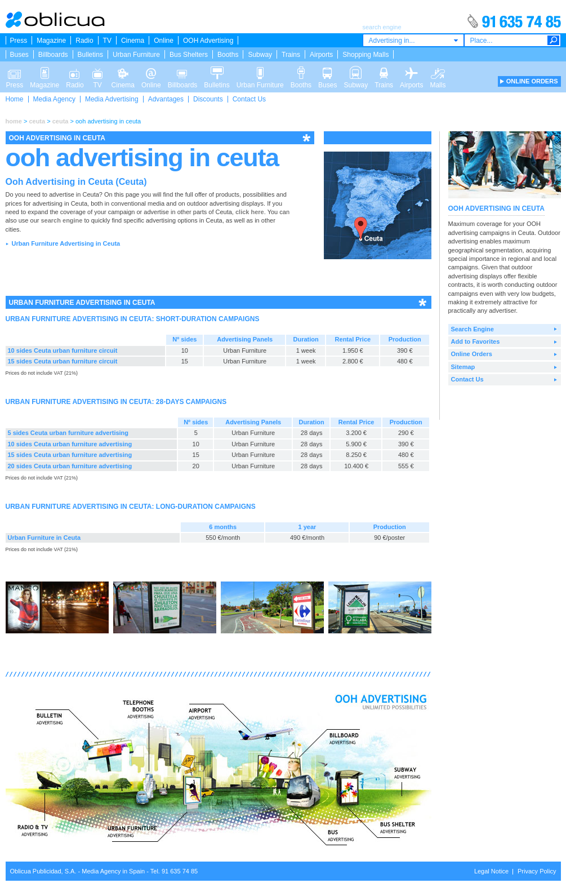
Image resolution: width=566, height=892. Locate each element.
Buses (19, 55)
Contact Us (249, 99)
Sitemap (463, 366)
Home (15, 99)
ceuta (37, 121)
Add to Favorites (475, 341)
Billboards (53, 55)
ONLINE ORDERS (532, 81)
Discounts (208, 99)
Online (163, 41)
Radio (84, 41)
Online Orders (471, 353)
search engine (61, 220)
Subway (260, 55)
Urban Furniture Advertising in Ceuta (65, 243)
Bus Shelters (189, 55)
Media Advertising (112, 99)
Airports (321, 55)
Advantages (166, 99)
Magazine (51, 41)
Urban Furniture (136, 55)
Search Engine (472, 329)
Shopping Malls (365, 55)
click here (249, 211)
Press (19, 41)
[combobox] (413, 40)
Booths (227, 55)
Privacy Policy (537, 871)
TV (107, 41)
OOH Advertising (208, 41)
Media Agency (54, 99)
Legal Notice (491, 871)
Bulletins (90, 55)
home (14, 121)
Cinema (132, 41)
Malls (437, 72)
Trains (291, 55)
